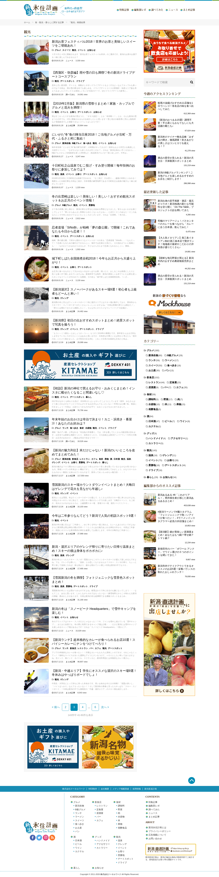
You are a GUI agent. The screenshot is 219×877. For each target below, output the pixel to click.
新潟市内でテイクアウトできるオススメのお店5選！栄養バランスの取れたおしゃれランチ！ (176, 568)
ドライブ (80, 81)
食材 (82, 428)
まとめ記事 (189, 10)
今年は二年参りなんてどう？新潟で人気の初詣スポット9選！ (94, 515)
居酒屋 (152, 387)
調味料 (152, 399)
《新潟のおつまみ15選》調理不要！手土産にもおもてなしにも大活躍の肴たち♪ (176, 122)
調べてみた (157, 10)
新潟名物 (66, 143)
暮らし (89, 397)
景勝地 (92, 205)
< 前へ (56, 707)
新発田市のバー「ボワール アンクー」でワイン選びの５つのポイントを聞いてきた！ (176, 551)
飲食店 (75, 459)
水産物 (88, 428)
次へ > (105, 707)
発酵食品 (153, 409)
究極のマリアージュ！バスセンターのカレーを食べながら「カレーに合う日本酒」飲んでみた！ (176, 223)
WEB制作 (92, 789)
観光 (74, 50)
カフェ (94, 459)
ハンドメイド (156, 438)
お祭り (73, 112)
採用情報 (137, 789)
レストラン (85, 459)
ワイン (183, 421)
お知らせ (91, 50)
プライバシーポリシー (160, 831)
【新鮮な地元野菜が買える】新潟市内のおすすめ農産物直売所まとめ (176, 261)
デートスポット (67, 81)
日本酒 (117, 459)
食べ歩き (87, 143)
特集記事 (124, 10)
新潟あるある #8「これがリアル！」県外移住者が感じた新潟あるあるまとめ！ (176, 497)
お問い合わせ (155, 838)
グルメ (58, 50)
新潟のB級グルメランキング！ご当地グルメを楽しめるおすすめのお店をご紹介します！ (176, 175)
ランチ (65, 428)
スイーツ (66, 50)
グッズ (150, 433)
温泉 (62, 174)
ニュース (173, 10)
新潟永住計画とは (157, 827)
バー (91, 648)
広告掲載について (157, 835)
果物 (107, 459)
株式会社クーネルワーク (73, 789)
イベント (82, 50)
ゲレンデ (64, 298)
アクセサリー (178, 438)
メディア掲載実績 (121, 789)
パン (167, 370)
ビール (168, 421)
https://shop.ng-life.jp (180, 848)
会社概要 (105, 789)
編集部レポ (140, 10)
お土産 (152, 370)
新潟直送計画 (150, 789)
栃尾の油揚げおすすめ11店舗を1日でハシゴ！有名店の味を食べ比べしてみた (176, 105)
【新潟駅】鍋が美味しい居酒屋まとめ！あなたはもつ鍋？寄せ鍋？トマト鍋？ (176, 534)
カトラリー (154, 443)
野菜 (166, 399)
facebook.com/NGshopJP (181, 851)
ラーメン (169, 360)
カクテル (153, 426)
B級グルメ (77, 143)
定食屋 (173, 382)
